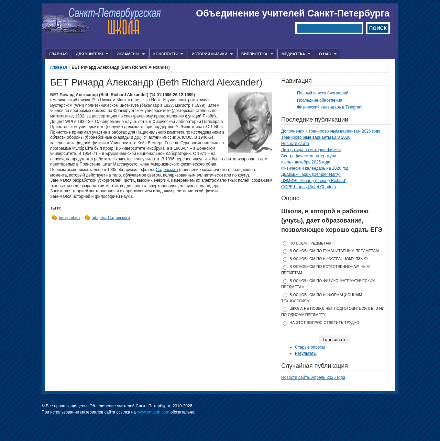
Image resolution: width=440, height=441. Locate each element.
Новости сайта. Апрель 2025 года (313, 377)
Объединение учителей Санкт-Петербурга (292, 13)
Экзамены (129, 54)
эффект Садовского (111, 217)
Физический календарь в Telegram (329, 107)
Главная (58, 54)
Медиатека (294, 54)
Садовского (167, 169)
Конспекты (166, 54)
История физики (210, 54)
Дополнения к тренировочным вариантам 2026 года (331, 131)
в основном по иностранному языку (328, 259)
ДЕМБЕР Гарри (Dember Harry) (311, 174)
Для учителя (90, 54)
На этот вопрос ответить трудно (324, 322)
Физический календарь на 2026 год (315, 168)
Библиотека (255, 54)
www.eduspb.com (153, 412)
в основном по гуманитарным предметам (334, 251)
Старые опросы (310, 347)
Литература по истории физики (311, 149)
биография (69, 217)
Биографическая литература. (309, 156)
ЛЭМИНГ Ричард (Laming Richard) (313, 180)
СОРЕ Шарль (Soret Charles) (308, 186)
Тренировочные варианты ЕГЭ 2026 (315, 137)
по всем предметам (310, 243)
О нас (326, 54)
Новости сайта (295, 143)
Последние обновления (319, 100)
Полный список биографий (322, 93)
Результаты (306, 353)
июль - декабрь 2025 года (305, 162)
